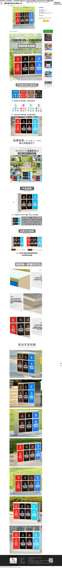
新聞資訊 (39, 2)
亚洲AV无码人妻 (20, 567)
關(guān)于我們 (32, 2)
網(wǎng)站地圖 (23, 563)
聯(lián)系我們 (47, 2)
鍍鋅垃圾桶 (24, 5)
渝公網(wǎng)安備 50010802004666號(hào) (42, 563)
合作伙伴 (43, 2)
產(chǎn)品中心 (35, 2)
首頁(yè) (16, 5)
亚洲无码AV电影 (16, 567)
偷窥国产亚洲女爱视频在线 (11, 567)
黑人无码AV (6, 567)
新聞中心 (22, 560)
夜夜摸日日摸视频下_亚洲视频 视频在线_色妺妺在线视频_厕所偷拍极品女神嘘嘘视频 (26, 1)
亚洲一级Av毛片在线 (2, 567)
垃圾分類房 (48, 41)
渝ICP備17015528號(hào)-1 (48, 560)
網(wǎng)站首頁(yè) (28, 2)
